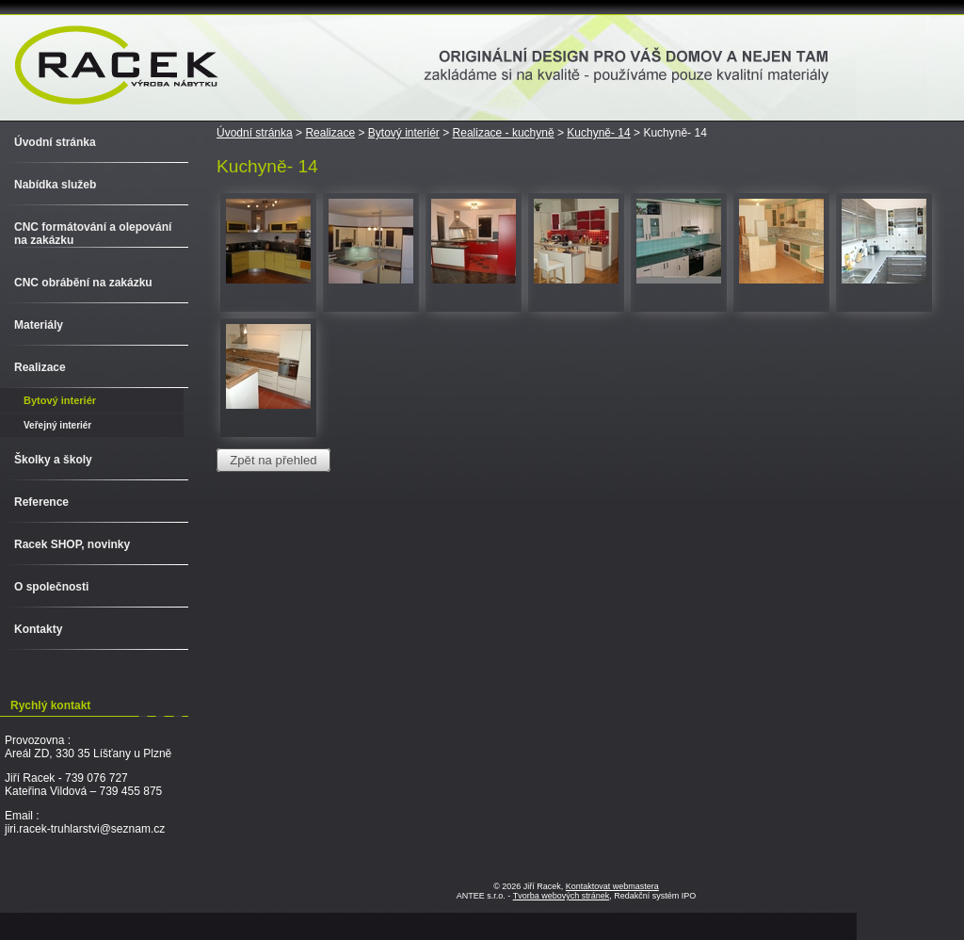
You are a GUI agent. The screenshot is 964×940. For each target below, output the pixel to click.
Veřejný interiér (57, 425)
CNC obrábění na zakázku (83, 282)
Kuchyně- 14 (598, 132)
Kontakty (38, 629)
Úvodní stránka (255, 132)
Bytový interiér (404, 132)
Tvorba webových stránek (561, 895)
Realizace (330, 132)
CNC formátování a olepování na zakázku (92, 233)
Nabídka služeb (55, 184)
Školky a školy (53, 459)
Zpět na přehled (273, 460)
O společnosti (51, 586)
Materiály (38, 325)
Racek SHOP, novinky (72, 544)
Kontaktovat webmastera (612, 886)
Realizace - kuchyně (503, 132)
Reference (41, 502)
